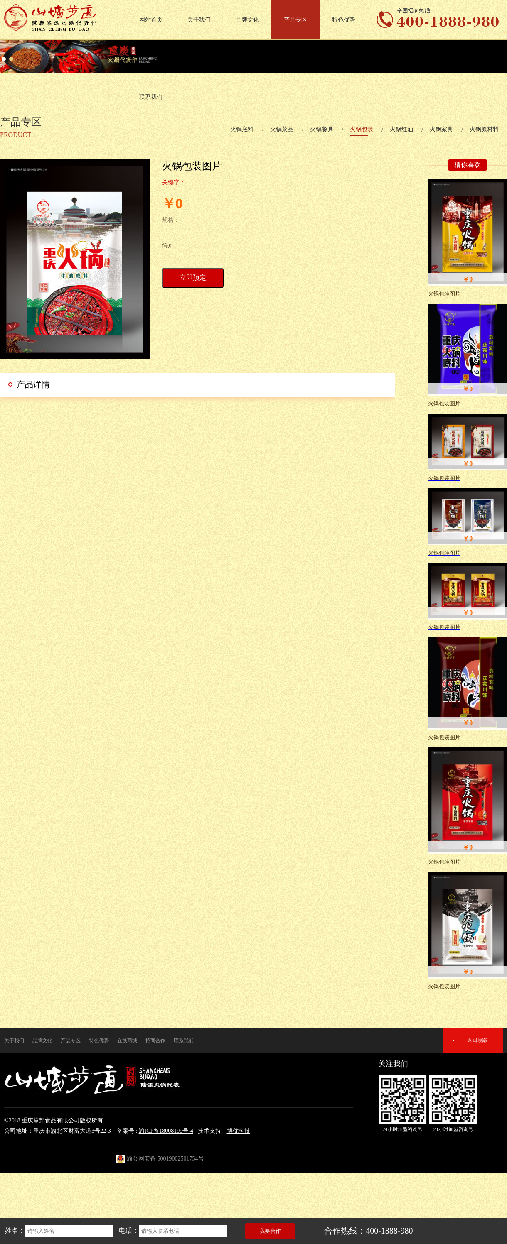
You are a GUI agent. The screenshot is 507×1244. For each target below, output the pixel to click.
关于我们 (199, 20)
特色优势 (343, 20)
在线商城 (127, 1040)
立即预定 (193, 277)
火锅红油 (401, 129)
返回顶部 (477, 1040)
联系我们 (150, 97)
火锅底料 (242, 129)
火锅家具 (441, 129)
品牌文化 (247, 20)
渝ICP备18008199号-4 (166, 1131)
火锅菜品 (281, 129)
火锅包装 (361, 129)
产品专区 (295, 20)
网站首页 (150, 20)
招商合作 (155, 1040)
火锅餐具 (321, 129)
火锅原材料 (484, 129)
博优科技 (238, 1131)
